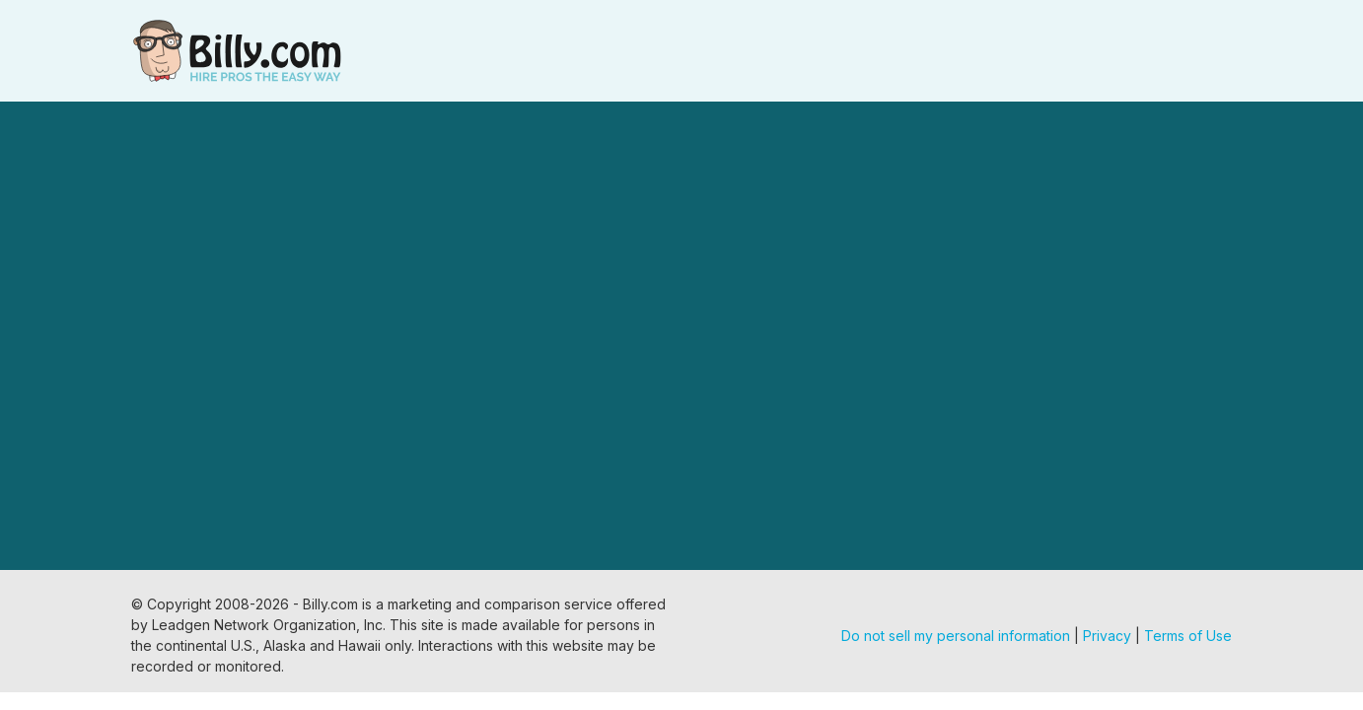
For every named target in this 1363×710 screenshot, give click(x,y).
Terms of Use (1188, 635)
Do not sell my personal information (955, 635)
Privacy (1107, 635)
